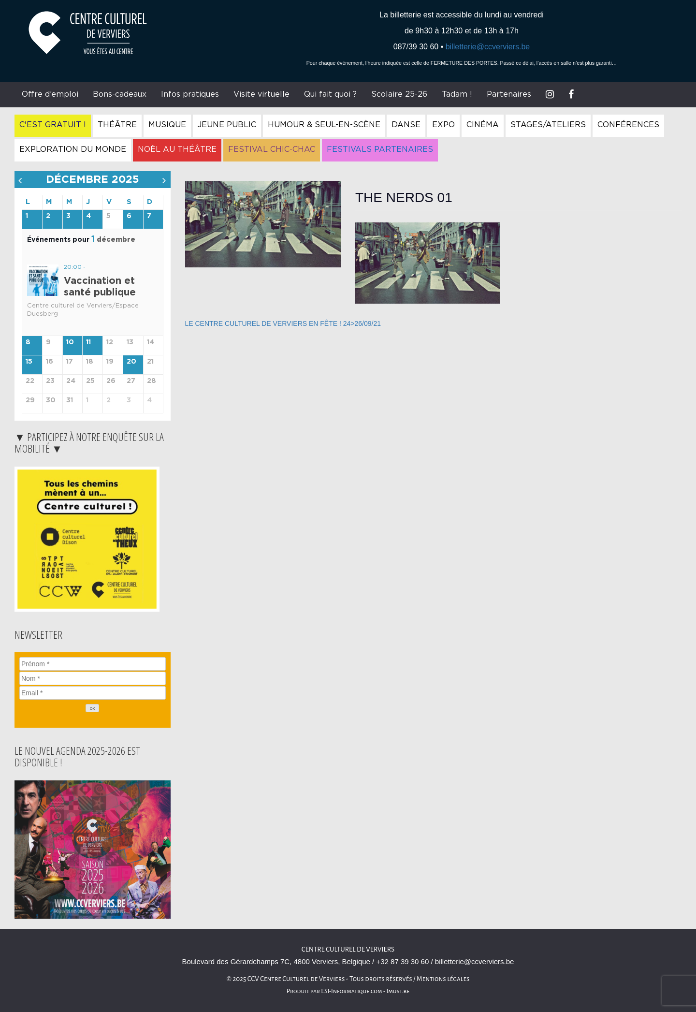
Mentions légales (443, 979)
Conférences (628, 125)
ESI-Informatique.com (351, 991)
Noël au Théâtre (177, 149)
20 (131, 361)
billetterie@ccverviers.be (488, 47)
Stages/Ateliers (548, 125)
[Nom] (92, 678)
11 (88, 342)
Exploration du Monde (72, 149)
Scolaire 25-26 (399, 94)
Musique (167, 125)
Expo (443, 125)
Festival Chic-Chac (271, 149)
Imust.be (398, 991)
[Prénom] (92, 664)
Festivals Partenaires (380, 149)
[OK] (92, 708)
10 (70, 342)
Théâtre (117, 125)
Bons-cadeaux (119, 94)
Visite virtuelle (261, 94)
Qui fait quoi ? (330, 94)
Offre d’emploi (50, 94)
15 (29, 361)
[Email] (92, 693)
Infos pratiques (190, 94)
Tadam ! (457, 94)
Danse (406, 125)
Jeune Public (227, 125)
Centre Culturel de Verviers (348, 949)
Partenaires (509, 94)
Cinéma (482, 125)
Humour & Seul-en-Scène (324, 125)
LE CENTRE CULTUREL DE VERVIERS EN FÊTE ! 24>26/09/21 (283, 323)
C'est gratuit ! (52, 125)
